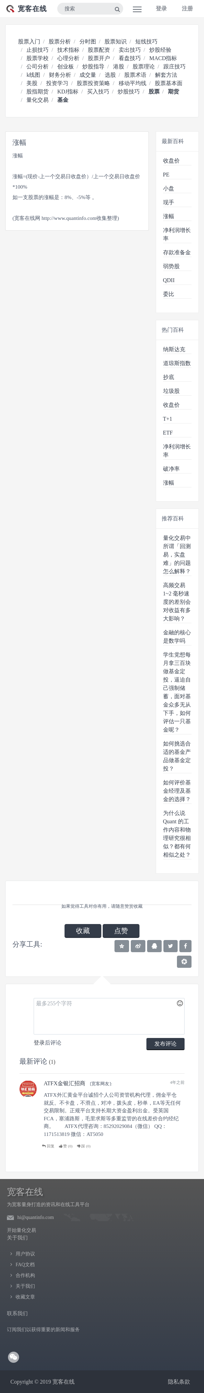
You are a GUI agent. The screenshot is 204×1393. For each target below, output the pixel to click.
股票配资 (99, 50)
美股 (31, 83)
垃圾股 (171, 391)
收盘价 (171, 161)
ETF (168, 433)
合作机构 (25, 1275)
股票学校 (37, 58)
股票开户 (99, 58)
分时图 (87, 41)
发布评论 (165, 1044)
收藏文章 (25, 1297)
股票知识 (115, 41)
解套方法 (166, 75)
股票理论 (144, 66)
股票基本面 (168, 83)
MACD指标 (163, 58)
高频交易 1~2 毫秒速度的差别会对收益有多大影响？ (177, 601)
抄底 (168, 377)
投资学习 (57, 83)
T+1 (167, 419)
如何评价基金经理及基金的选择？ (177, 791)
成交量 (87, 75)
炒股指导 (93, 66)
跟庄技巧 (174, 66)
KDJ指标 (67, 91)
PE (166, 175)
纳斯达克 (174, 349)
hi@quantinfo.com (35, 1217)
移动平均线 (132, 83)
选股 (110, 75)
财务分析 (60, 75)
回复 (48, 1146)
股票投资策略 (93, 83)
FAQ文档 (25, 1264)
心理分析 (68, 58)
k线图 (33, 75)
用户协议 (25, 1253)
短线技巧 (146, 41)
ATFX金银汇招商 (64, 1083)
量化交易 (37, 100)
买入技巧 (98, 91)
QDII (169, 280)
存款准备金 (177, 252)
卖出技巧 (130, 50)
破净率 (171, 469)
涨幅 (168, 216)
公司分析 (37, 66)
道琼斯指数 (177, 363)
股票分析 (60, 41)
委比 (168, 294)
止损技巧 (37, 50)
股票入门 (29, 41)
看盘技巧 (130, 58)
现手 (168, 202)
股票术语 (135, 75)
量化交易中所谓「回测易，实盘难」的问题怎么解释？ (177, 554)
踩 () (84, 1146)
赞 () (66, 1146)
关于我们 (25, 1286)
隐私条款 (179, 1382)
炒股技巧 (129, 91)
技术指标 (68, 50)
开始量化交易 (21, 1230)
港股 (118, 66)
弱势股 (171, 266)
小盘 (168, 188)
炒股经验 (160, 50)
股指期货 (37, 91)
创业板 (65, 66)
